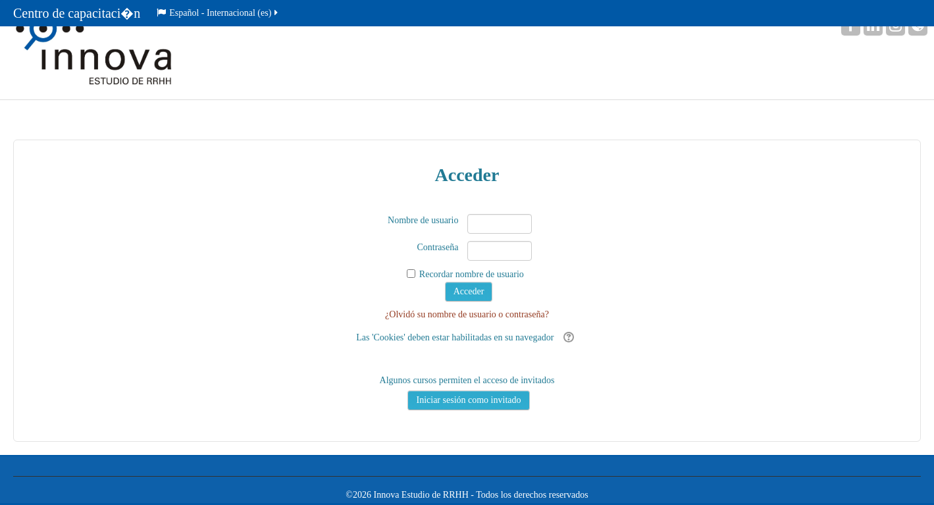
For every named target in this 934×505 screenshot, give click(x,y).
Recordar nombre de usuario (471, 274)
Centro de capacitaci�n (76, 13)
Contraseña (437, 247)
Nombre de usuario (423, 220)
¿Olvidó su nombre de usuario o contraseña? (467, 314)
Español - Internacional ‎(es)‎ (218, 13)
